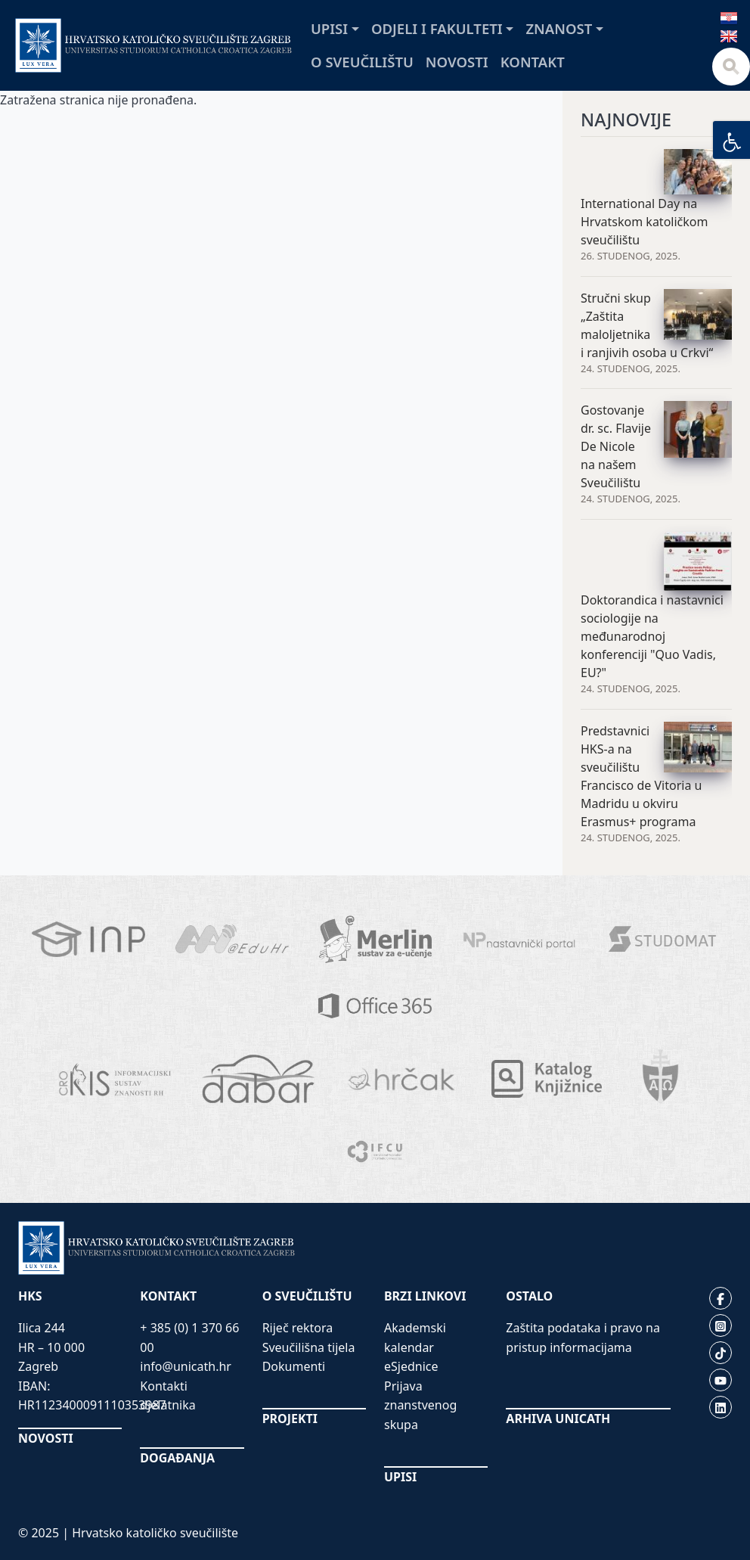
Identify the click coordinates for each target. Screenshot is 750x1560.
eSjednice (411, 1366)
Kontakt (533, 61)
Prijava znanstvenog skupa (420, 1405)
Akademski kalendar (415, 1337)
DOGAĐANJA (177, 1458)
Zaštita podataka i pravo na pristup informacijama (583, 1337)
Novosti (457, 61)
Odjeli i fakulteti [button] (437, 28)
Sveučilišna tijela (308, 1347)
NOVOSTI (45, 1438)
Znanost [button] (558, 28)
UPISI (400, 1476)
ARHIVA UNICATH (558, 1418)
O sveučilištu (362, 61)
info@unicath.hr (185, 1366)
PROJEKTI (290, 1418)
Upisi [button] (329, 28)
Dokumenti (294, 1366)
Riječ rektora (297, 1327)
